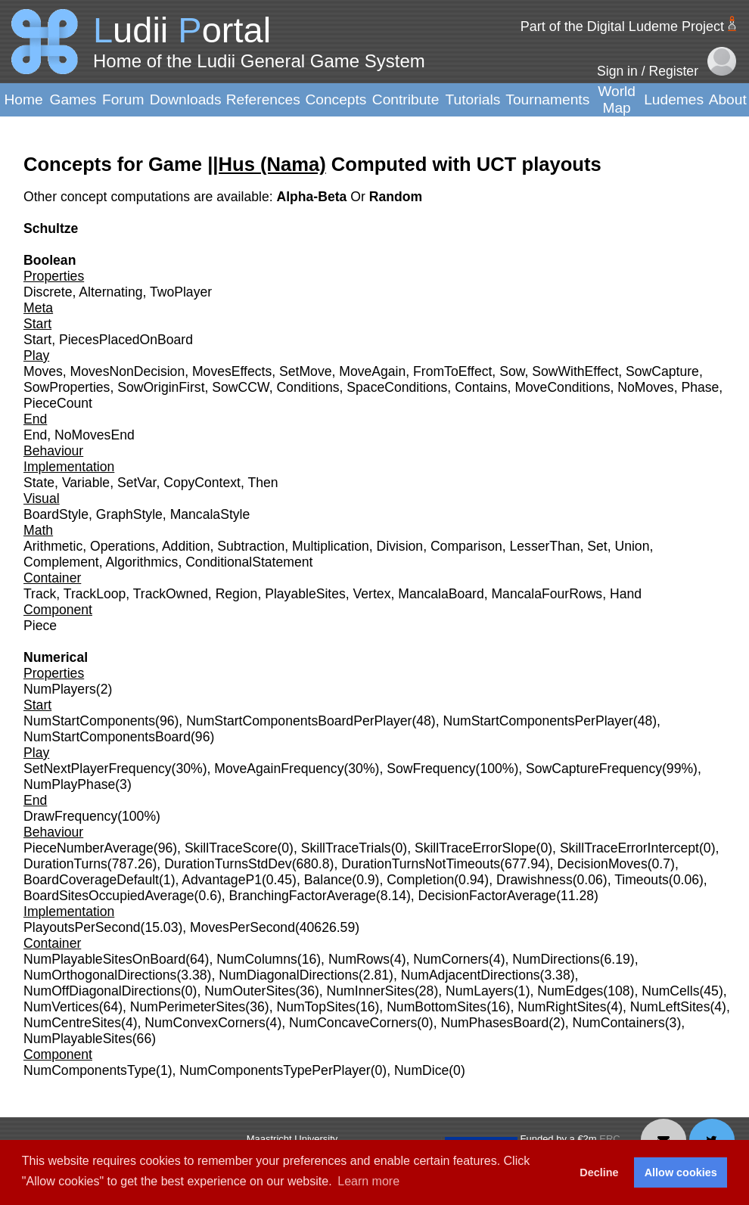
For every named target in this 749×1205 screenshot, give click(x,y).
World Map (617, 99)
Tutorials (472, 99)
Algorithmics (142, 562)
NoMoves (645, 387)
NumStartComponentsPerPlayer (537, 720)
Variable (86, 482)
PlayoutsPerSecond (82, 927)
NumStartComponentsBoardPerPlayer (299, 720)
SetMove (305, 371)
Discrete (48, 292)
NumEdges (570, 990)
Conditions (307, 387)
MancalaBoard (440, 593)
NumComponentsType (89, 1070)
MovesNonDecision (127, 371)
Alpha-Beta (313, 196)
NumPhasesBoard (494, 1022)
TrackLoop (95, 593)
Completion (420, 879)
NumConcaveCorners (353, 1022)
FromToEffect (452, 371)
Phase (700, 387)
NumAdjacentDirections (470, 975)
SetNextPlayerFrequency (97, 768)
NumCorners (451, 959)
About (728, 99)
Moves (43, 371)
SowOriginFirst (160, 387)
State (38, 482)
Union (631, 546)
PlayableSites (305, 593)
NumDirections (555, 959)
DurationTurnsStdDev (228, 863)
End (35, 435)
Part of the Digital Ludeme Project (622, 26)
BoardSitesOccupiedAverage (108, 895)
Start (37, 339)
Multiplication (330, 546)
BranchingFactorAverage (302, 895)
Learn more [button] (368, 1181)
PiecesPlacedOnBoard (126, 339)
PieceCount (57, 403)
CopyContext (202, 482)
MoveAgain (372, 371)
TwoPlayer (181, 292)
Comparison (466, 546)
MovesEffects (232, 371)
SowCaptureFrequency (594, 768)
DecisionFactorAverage (487, 895)
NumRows (359, 959)
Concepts (335, 99)
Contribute (406, 99)
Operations (122, 546)
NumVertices (61, 1006)
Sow (511, 371)
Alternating (110, 292)
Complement (61, 562)
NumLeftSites (670, 1006)
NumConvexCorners (205, 1022)
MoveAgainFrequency (278, 768)
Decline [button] (599, 1172)
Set (597, 546)
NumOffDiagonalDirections (102, 990)
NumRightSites (561, 1006)
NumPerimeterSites (188, 1006)
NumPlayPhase (69, 784)
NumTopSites (316, 1006)
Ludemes (674, 99)
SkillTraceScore (231, 848)
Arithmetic (52, 546)
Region (237, 593)
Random (395, 196)
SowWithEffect (575, 371)
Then (262, 482)
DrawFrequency (70, 816)
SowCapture (662, 371)
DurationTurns (65, 863)
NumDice (421, 1070)
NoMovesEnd (94, 435)
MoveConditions (562, 387)
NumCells (670, 990)
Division (400, 546)
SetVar (137, 482)
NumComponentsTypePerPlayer (274, 1070)
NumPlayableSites (77, 1038)
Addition (186, 546)
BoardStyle (56, 514)
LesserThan (545, 546)
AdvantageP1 (222, 879)
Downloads (186, 99)
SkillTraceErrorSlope (475, 848)
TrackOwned (170, 593)
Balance (328, 879)
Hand (626, 593)
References (263, 99)
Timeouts (641, 879)
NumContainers (619, 1022)
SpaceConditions (397, 387)
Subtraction (250, 546)
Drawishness (534, 879)
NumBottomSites (436, 1006)
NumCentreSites (72, 1022)
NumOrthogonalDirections (99, 975)
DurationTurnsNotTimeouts (420, 863)
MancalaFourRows (546, 593)
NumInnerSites (371, 990)
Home (23, 99)
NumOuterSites (249, 990)
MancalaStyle (210, 514)
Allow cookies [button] (681, 1172)
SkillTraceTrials (346, 848)
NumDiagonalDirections (289, 975)
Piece (40, 625)
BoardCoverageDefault (91, 879)
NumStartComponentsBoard (107, 736)
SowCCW (240, 387)
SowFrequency (431, 768)
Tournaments (547, 99)
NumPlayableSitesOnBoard (104, 959)
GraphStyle (129, 514)
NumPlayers (59, 689)
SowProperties (66, 387)
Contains (481, 387)
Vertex (372, 593)
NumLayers (480, 990)
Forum (123, 99)
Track (39, 593)
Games (72, 99)
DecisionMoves (602, 863)
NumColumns (256, 959)
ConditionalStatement (248, 562)
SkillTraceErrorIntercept (629, 848)
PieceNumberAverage (88, 848)
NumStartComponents (89, 720)
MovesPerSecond (242, 927)
